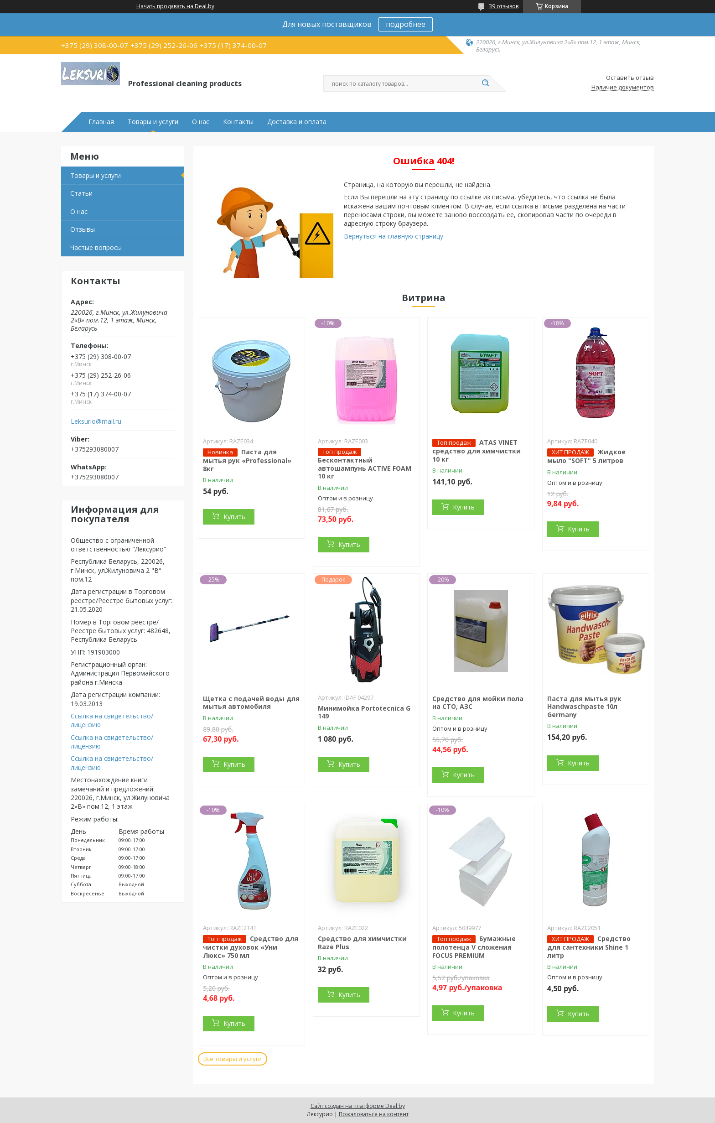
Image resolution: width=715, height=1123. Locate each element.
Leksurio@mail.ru (96, 421)
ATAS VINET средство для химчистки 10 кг (476, 450)
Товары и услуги (153, 122)
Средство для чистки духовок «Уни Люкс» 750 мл (250, 947)
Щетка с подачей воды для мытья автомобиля (251, 702)
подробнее (405, 24)
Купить (234, 516)
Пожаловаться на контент (374, 1114)
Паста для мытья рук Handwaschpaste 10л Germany (584, 706)
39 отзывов (503, 6)
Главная (101, 122)
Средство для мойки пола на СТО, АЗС (477, 702)
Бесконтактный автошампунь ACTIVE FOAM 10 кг (364, 468)
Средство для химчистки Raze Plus (362, 942)
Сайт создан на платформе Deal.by (358, 1106)
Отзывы (82, 229)
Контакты (238, 122)
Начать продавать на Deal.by (175, 6)
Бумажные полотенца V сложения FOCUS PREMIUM (474, 947)
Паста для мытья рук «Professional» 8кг (247, 460)
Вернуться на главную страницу (393, 236)
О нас (200, 122)
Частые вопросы (96, 247)
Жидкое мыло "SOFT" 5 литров (586, 456)
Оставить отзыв (630, 78)
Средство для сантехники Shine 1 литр (589, 947)
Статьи (81, 193)
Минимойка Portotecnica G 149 (364, 712)
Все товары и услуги (232, 1059)
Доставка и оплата (296, 122)
